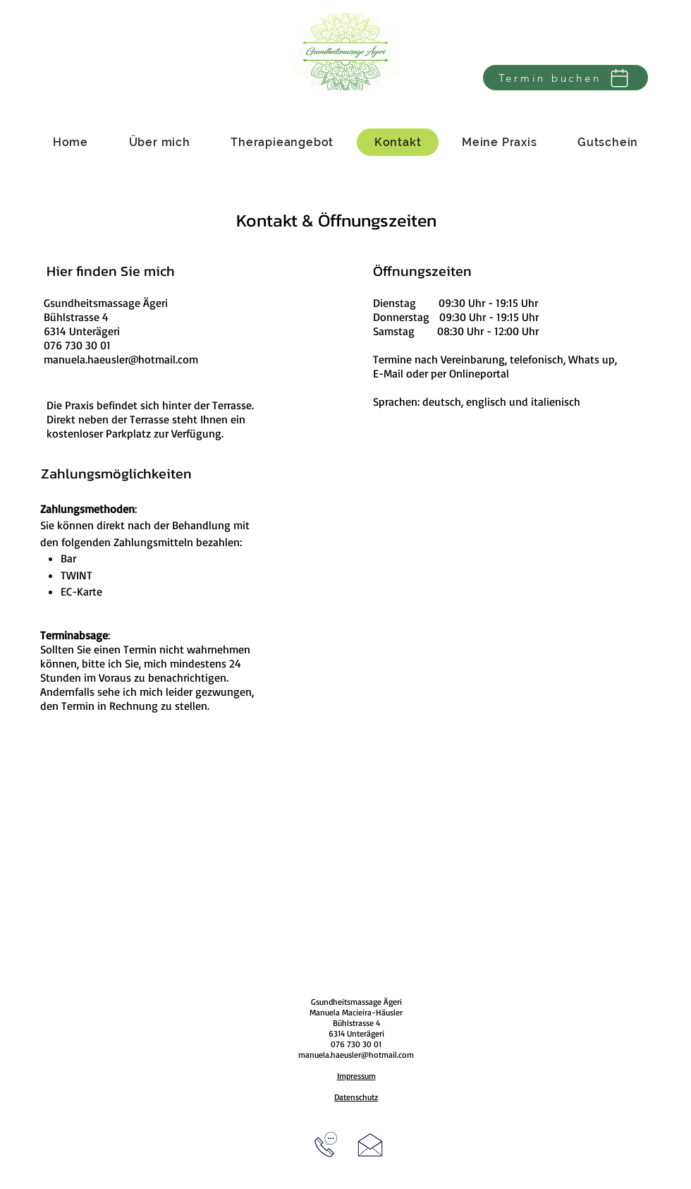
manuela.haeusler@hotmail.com (121, 359)
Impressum (356, 1075)
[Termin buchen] (565, 77)
